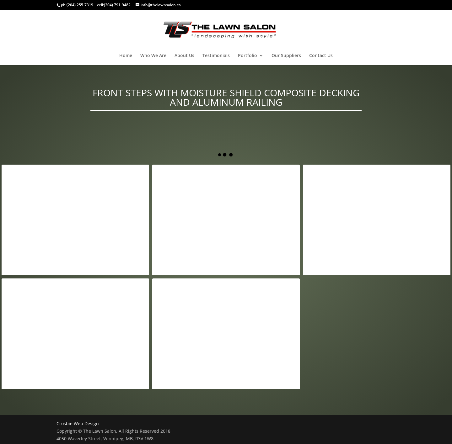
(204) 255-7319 (80, 5)
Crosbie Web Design (77, 423)
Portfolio (247, 55)
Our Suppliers (286, 55)
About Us (184, 55)
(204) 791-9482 (117, 5)
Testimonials (216, 55)
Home (125, 55)
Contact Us (321, 55)
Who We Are (153, 55)
